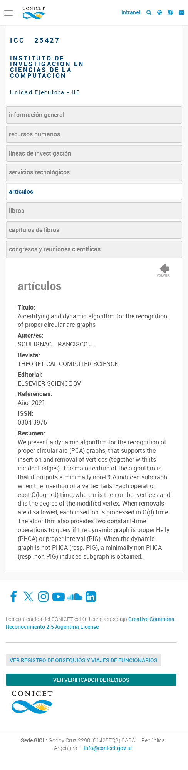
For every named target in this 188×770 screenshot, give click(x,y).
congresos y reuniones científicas (55, 249)
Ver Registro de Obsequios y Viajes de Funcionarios (84, 660)
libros (16, 210)
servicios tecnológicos (39, 172)
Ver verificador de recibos (91, 679)
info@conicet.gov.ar (108, 748)
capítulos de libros (34, 230)
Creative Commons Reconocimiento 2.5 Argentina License (90, 623)
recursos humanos (34, 134)
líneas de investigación (40, 153)
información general (36, 114)
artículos (21, 191)
